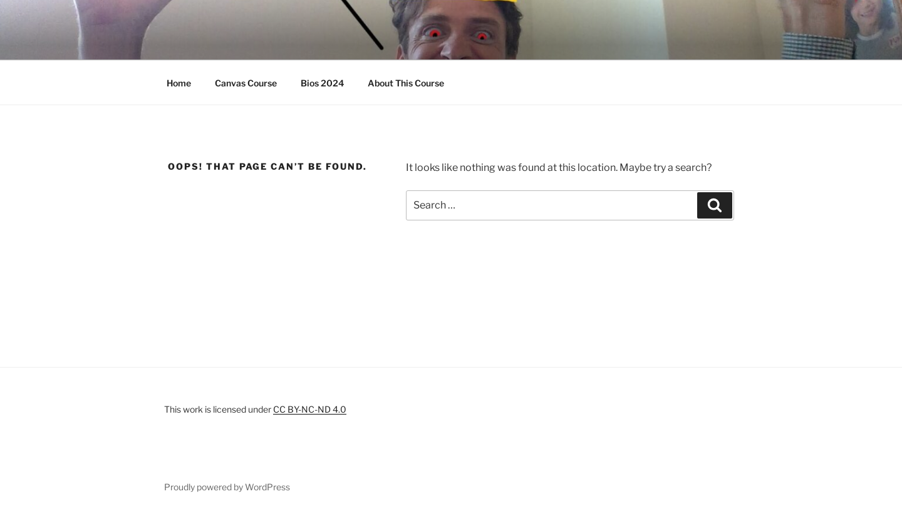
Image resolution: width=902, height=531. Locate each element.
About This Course (406, 83)
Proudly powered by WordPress (227, 487)
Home (179, 83)
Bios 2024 (322, 83)
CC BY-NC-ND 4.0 (309, 409)
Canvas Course (246, 83)
